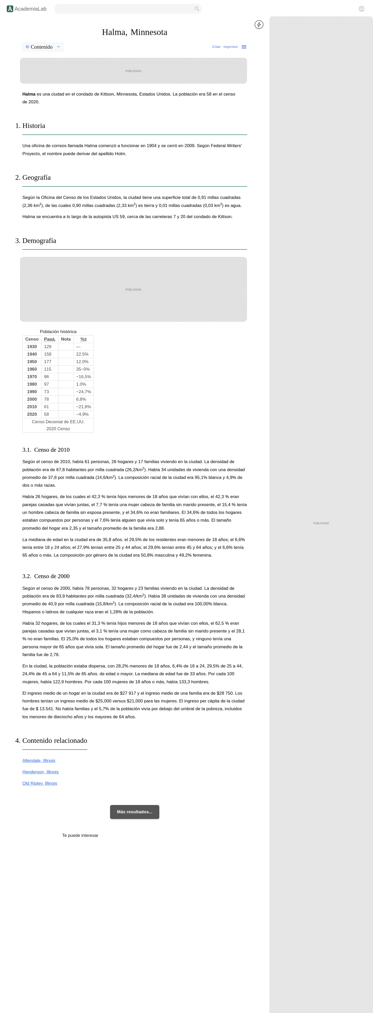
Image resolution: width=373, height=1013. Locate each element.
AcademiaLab (31, 9)
